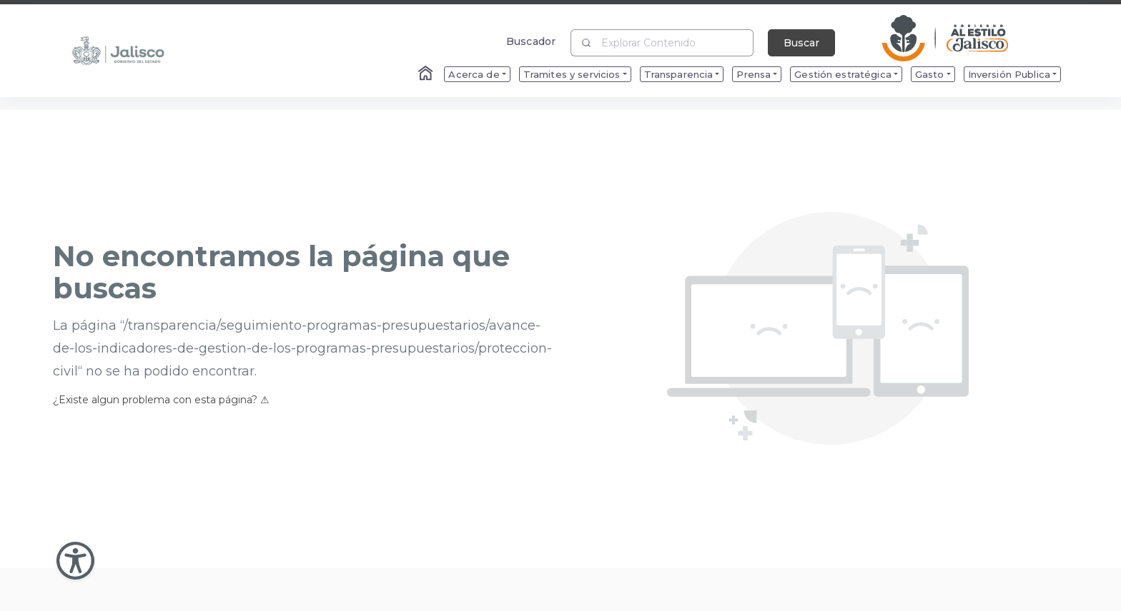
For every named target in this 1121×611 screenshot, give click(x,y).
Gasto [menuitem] (929, 74)
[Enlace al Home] (426, 74)
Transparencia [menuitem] (678, 74)
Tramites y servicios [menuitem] (572, 74)
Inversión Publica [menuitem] (1009, 74)
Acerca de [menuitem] (473, 74)
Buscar (801, 42)
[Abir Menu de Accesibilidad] (75, 560)
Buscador (530, 41)
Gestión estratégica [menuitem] (843, 74)
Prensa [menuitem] (753, 74)
